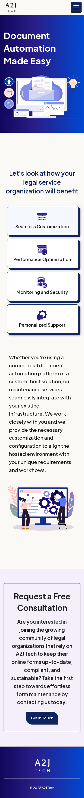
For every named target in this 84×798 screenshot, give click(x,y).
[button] (75, 7)
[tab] (44, 222)
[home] (10, 7)
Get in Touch (42, 718)
